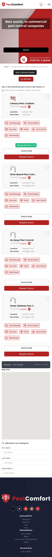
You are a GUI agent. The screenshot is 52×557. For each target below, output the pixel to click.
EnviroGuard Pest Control (23, 174)
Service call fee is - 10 (26, 145)
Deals (24, 129)
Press (26, 528)
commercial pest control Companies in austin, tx (29, 67)
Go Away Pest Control (22, 240)
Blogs (26, 536)
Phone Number (31, 123)
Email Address (7, 468)
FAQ (26, 525)
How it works (26, 534)
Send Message (12, 123)
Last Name (6, 458)
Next (46, 364)
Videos (26, 542)
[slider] (14, 106)
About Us (26, 522)
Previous (37, 364)
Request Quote (26, 157)
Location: (14, 112)
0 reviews (23, 107)
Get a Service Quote (25, 72)
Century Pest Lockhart (22, 103)
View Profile (26, 151)
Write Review (12, 135)
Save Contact (39, 129)
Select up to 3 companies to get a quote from (22, 90)
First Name (6, 448)
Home (6, 67)
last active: (14, 114)
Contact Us (26, 519)
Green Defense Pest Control (25, 305)
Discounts (10, 129)
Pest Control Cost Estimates (26, 539)
